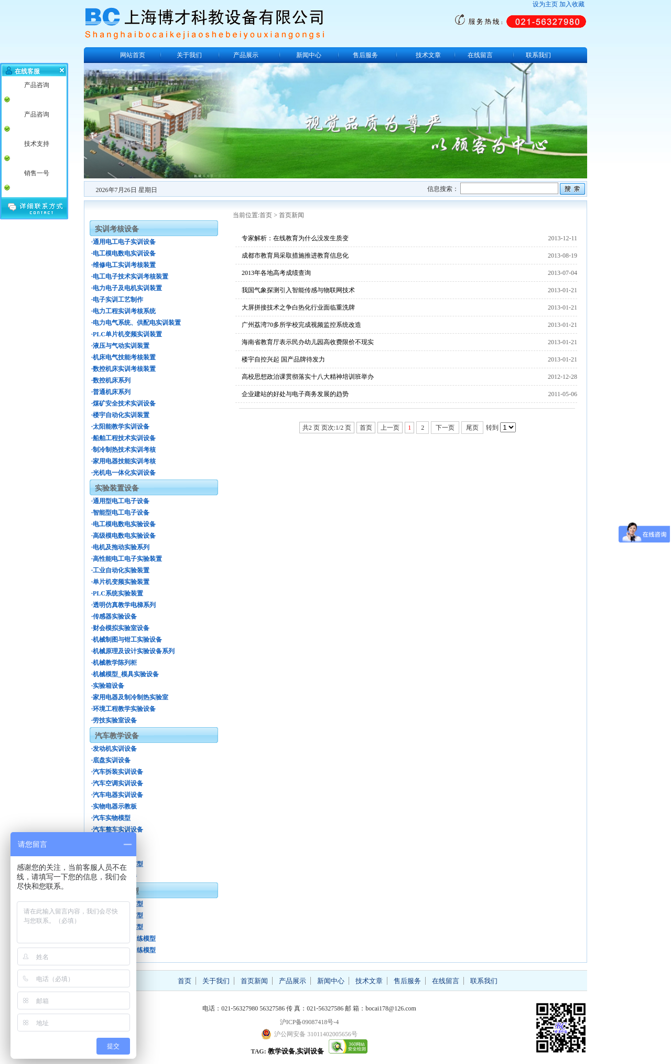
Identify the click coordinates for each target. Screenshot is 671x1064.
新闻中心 (308, 55)
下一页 (445, 427)
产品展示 (245, 55)
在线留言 (480, 55)
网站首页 (132, 55)
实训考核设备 (117, 229)
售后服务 (365, 55)
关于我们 (189, 55)
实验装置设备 (117, 488)
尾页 (472, 427)
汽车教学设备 (117, 736)
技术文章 (428, 55)
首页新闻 (291, 215)
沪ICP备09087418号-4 (309, 1022)
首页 (265, 215)
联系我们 (538, 55)
